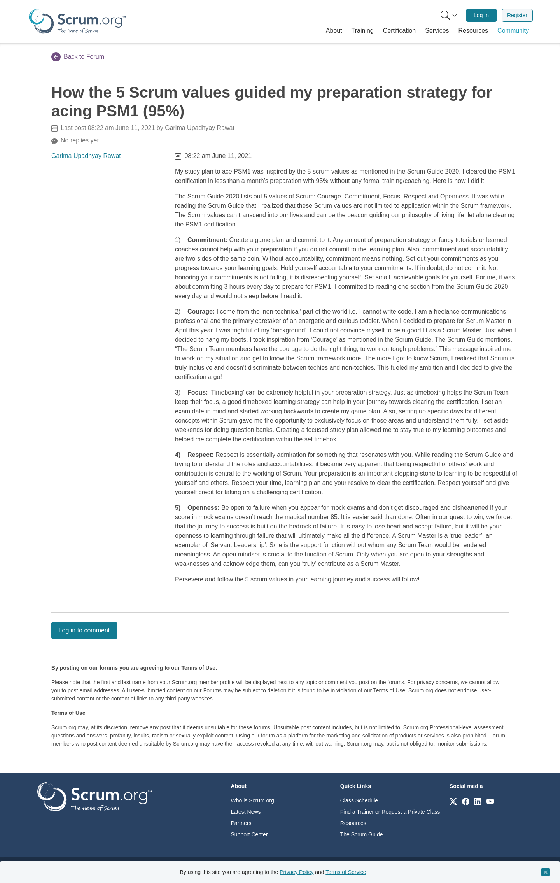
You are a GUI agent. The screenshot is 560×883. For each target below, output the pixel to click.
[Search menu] (449, 15)
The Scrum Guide (361, 834)
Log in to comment (84, 630)
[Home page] (77, 21)
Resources (353, 823)
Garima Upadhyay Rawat (86, 156)
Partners (241, 823)
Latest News (246, 812)
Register (517, 15)
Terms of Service (346, 872)
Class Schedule (359, 800)
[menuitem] (448, 15)
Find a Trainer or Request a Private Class (390, 812)
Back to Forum (77, 56)
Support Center (249, 834)
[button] (334, 31)
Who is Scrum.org (252, 800)
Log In (481, 15)
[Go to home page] (94, 796)
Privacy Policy (296, 872)
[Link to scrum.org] (453, 801)
